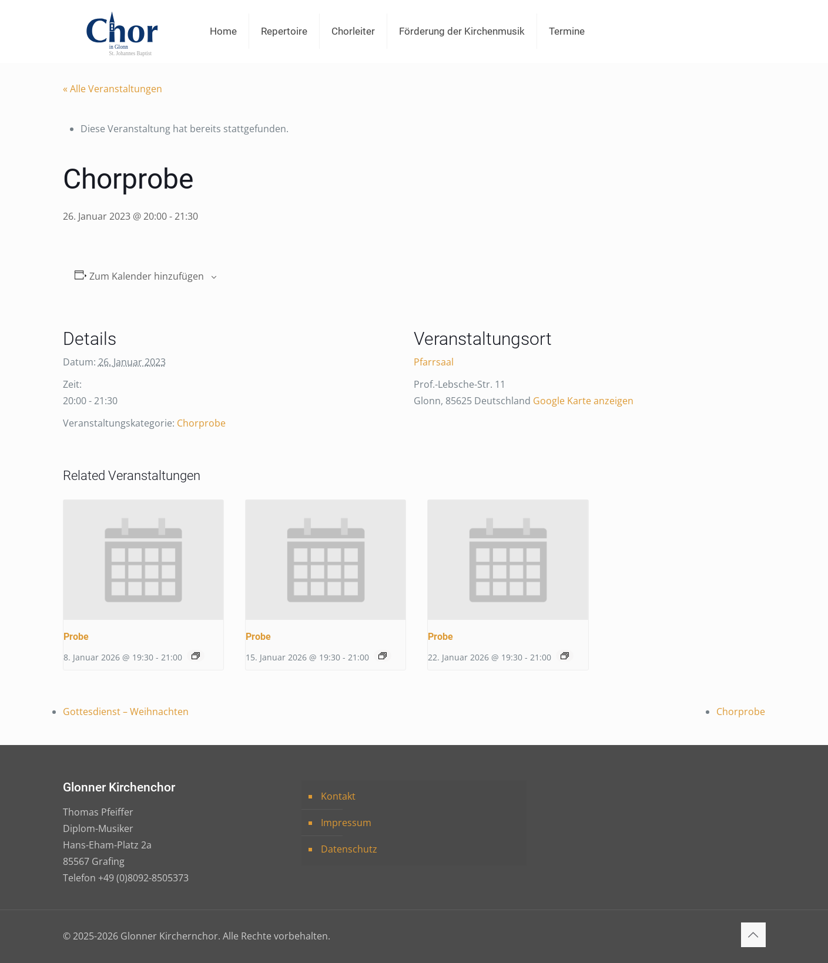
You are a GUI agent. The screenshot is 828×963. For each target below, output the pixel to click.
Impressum (346, 822)
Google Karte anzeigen (583, 400)
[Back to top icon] (753, 934)
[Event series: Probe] (196, 655)
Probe (76, 636)
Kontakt (338, 796)
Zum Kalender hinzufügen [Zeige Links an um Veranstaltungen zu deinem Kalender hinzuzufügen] (146, 276)
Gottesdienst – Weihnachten (126, 711)
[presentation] (143, 560)
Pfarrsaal (434, 361)
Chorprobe (201, 423)
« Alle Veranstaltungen (112, 88)
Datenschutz (349, 849)
